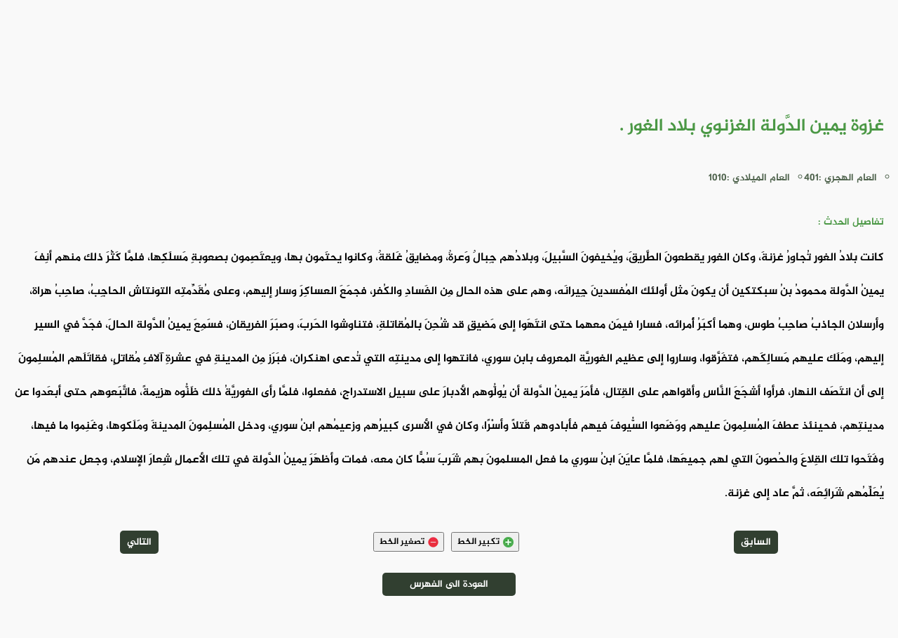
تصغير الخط (408, 542)
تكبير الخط (485, 542)
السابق (756, 542)
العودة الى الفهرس (449, 584)
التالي (139, 542)
